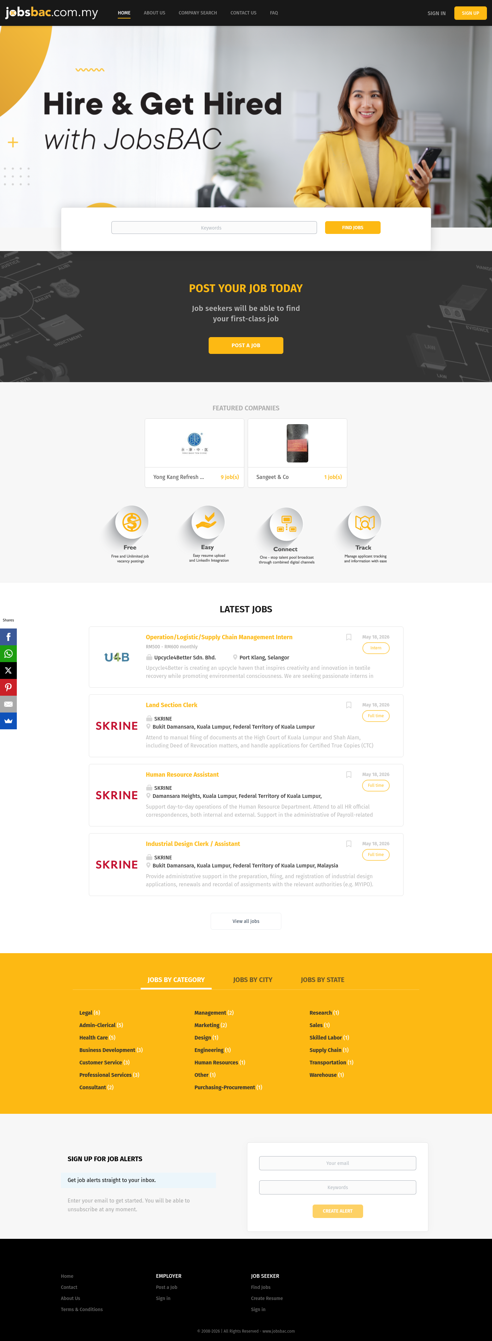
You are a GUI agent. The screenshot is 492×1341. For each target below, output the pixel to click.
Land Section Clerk (172, 705)
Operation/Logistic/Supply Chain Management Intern (219, 637)
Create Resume (267, 1298)
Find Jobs (352, 228)
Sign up (470, 13)
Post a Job (246, 345)
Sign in (437, 13)
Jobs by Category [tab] (176, 980)
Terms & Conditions (82, 1309)
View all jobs (246, 921)
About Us (70, 1298)
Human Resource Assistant (182, 774)
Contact (69, 1287)
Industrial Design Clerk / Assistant (193, 844)
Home (67, 1276)
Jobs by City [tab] (253, 980)
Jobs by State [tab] (323, 980)
